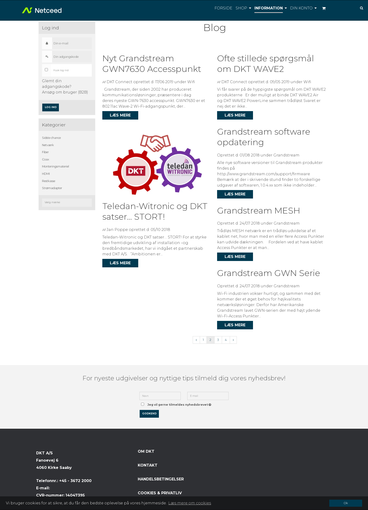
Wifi (191, 82)
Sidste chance (51, 138)
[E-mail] (208, 396)
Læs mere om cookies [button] (189, 503)
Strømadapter (52, 188)
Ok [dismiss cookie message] (346, 503)
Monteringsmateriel (55, 166)
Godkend (149, 413)
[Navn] (160, 396)
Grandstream (286, 155)
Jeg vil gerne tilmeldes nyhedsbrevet (180, 403)
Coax (45, 159)
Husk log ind (61, 70)
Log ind (51, 107)
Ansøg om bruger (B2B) (65, 92)
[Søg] (358, 8)
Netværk (48, 145)
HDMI (46, 173)
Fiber (45, 152)
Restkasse (48, 181)
